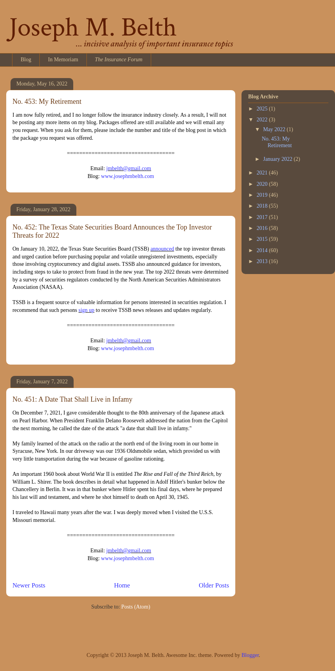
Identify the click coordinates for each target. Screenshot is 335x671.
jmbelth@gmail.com (128, 168)
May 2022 (275, 129)
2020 (263, 184)
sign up (87, 310)
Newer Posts (28, 585)
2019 (263, 195)
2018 (263, 206)
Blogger (250, 655)
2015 (263, 239)
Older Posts (214, 585)
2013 (263, 261)
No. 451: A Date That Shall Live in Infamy (72, 399)
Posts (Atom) (135, 607)
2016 (263, 228)
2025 (263, 109)
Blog (26, 59)
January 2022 (278, 159)
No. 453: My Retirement (46, 101)
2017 (263, 217)
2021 (263, 173)
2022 (263, 120)
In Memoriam (63, 59)
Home (122, 585)
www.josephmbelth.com (127, 176)
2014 (263, 250)
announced (162, 249)
